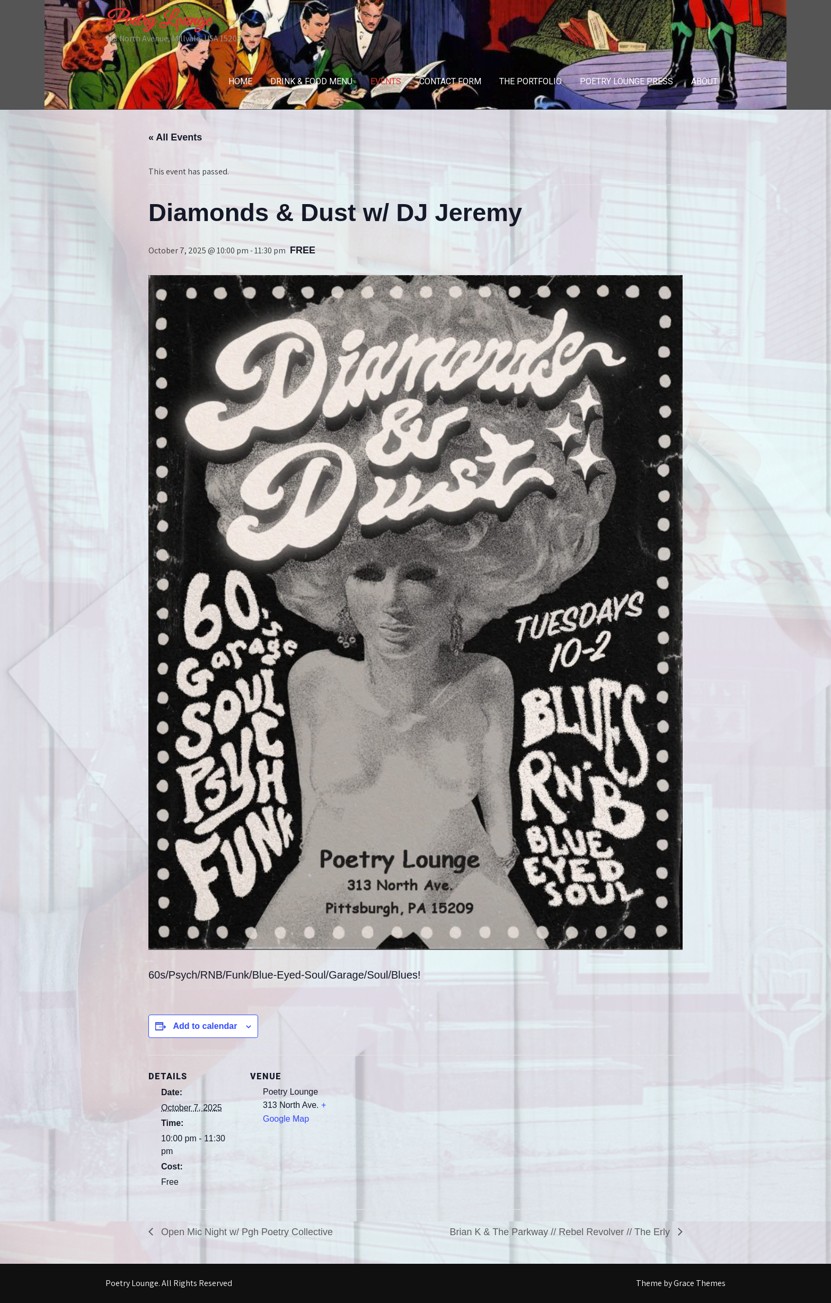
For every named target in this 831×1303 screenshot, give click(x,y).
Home (240, 81)
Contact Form (450, 81)
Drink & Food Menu (311, 81)
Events (385, 81)
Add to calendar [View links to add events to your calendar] (205, 1026)
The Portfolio (530, 81)
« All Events (175, 137)
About (704, 81)
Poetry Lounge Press (626, 81)
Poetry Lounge (157, 20)
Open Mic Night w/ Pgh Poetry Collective (245, 1232)
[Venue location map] (408, 1128)
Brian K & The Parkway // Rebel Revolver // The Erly (561, 1232)
